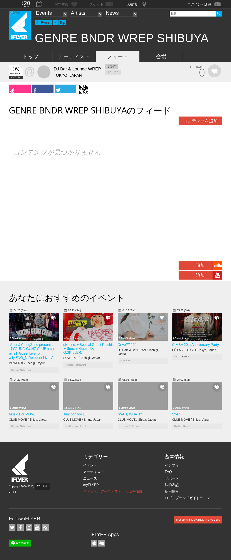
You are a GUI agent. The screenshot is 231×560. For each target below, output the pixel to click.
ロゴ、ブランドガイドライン (187, 498)
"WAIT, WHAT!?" (130, 414)
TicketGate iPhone (101, 543)
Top (62, 23)
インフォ (172, 465)
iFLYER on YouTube (37, 527)
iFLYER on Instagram (29, 527)
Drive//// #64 (127, 345)
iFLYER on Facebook (20, 527)
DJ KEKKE (184, 356)
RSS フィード (45, 527)
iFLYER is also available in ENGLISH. (198, 519)
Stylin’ (176, 414)
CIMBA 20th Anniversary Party (195, 345)
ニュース (90, 478)
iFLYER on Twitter (12, 527)
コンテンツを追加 (200, 120)
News (112, 13)
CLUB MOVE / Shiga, (28, 419)
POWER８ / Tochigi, (27, 363)
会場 (161, 56)
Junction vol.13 (75, 414)
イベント (90, 465)
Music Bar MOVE (22, 414)
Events (44, 13)
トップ (31, 56)
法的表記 (172, 485)
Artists (78, 13)
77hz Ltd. (42, 486)
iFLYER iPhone (94, 543)
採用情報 (172, 491)
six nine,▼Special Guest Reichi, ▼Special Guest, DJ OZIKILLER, (88, 348)
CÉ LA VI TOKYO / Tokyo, (194, 350)
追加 (200, 265)
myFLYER (91, 485)
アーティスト (74, 56)
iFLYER (20, 468)
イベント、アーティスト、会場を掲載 (112, 491)
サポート (172, 478)
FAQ (168, 472)
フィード (117, 56)
